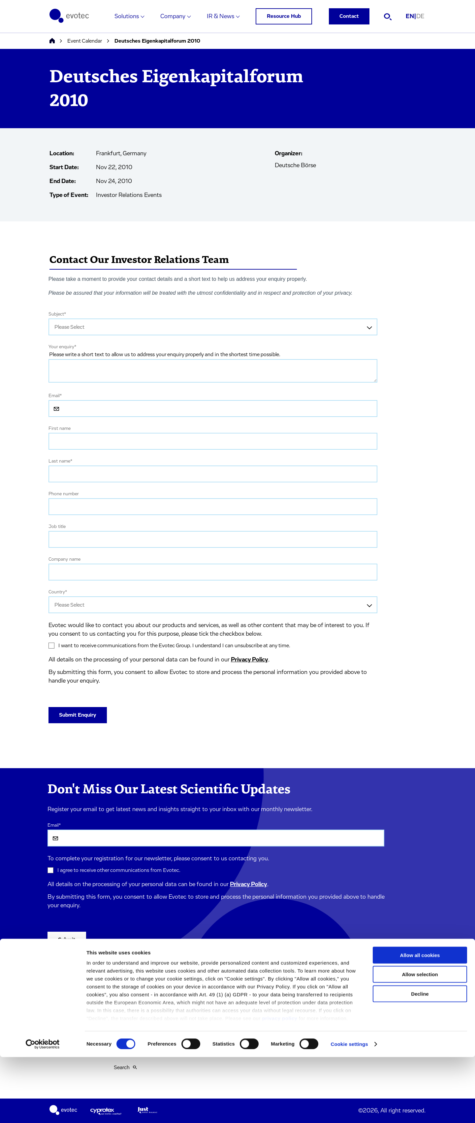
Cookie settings (349, 1110)
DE (420, 16)
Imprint (122, 982)
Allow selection (420, 1040)
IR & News (220, 16)
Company (172, 16)
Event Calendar (84, 41)
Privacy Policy (249, 660)
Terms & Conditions (136, 996)
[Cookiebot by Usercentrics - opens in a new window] (43, 1110)
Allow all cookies (420, 1021)
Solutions (126, 16)
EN (411, 16)
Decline (419, 1060)
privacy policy (279, 1084)
